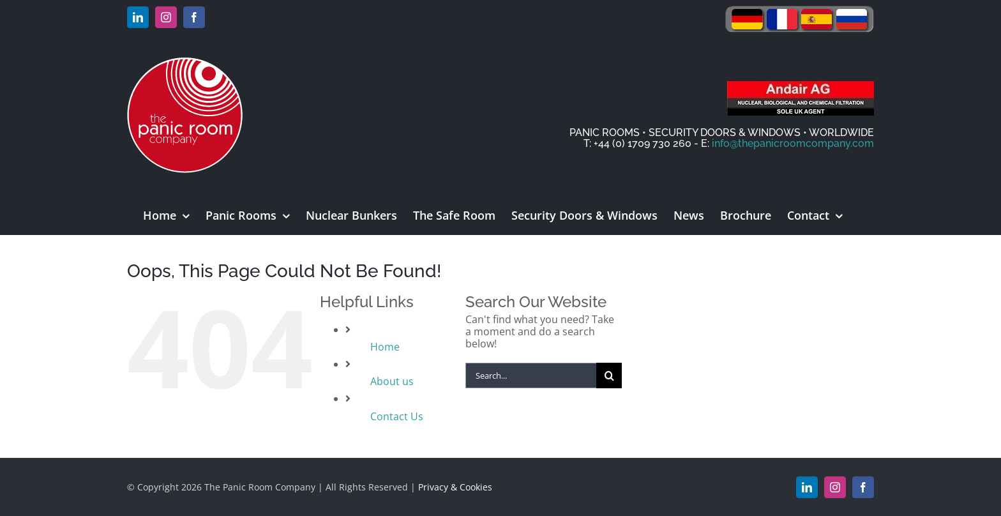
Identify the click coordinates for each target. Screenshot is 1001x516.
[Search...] (531, 375)
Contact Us (396, 416)
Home (385, 347)
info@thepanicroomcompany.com (793, 143)
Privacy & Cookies (455, 487)
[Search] (609, 375)
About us (392, 381)
